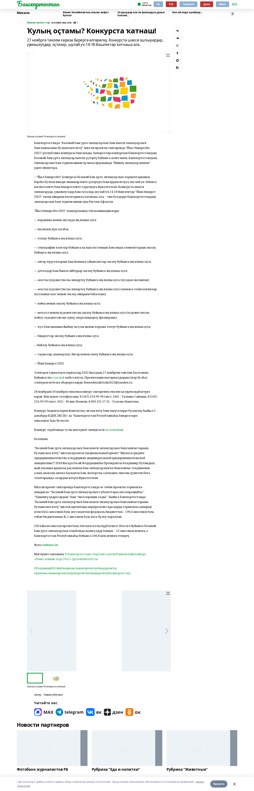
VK (158, 4)
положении (113, 430)
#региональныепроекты (52, 573)
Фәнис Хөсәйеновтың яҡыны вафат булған (86, 14)
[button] (166, 631)
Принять (219, 784)
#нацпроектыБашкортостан (109, 573)
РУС (171, 4)
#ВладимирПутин (47, 568)
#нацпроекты (107, 568)
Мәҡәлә (23, 13)
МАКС (222, 4)
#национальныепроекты (79, 568)
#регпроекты (79, 573)
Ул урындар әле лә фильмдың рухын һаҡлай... (141, 14)
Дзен (206, 4)
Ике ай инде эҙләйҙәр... (187, 12)
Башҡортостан (38, 4)
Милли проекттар (38, 22)
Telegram (188, 4)
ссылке (58, 377)
